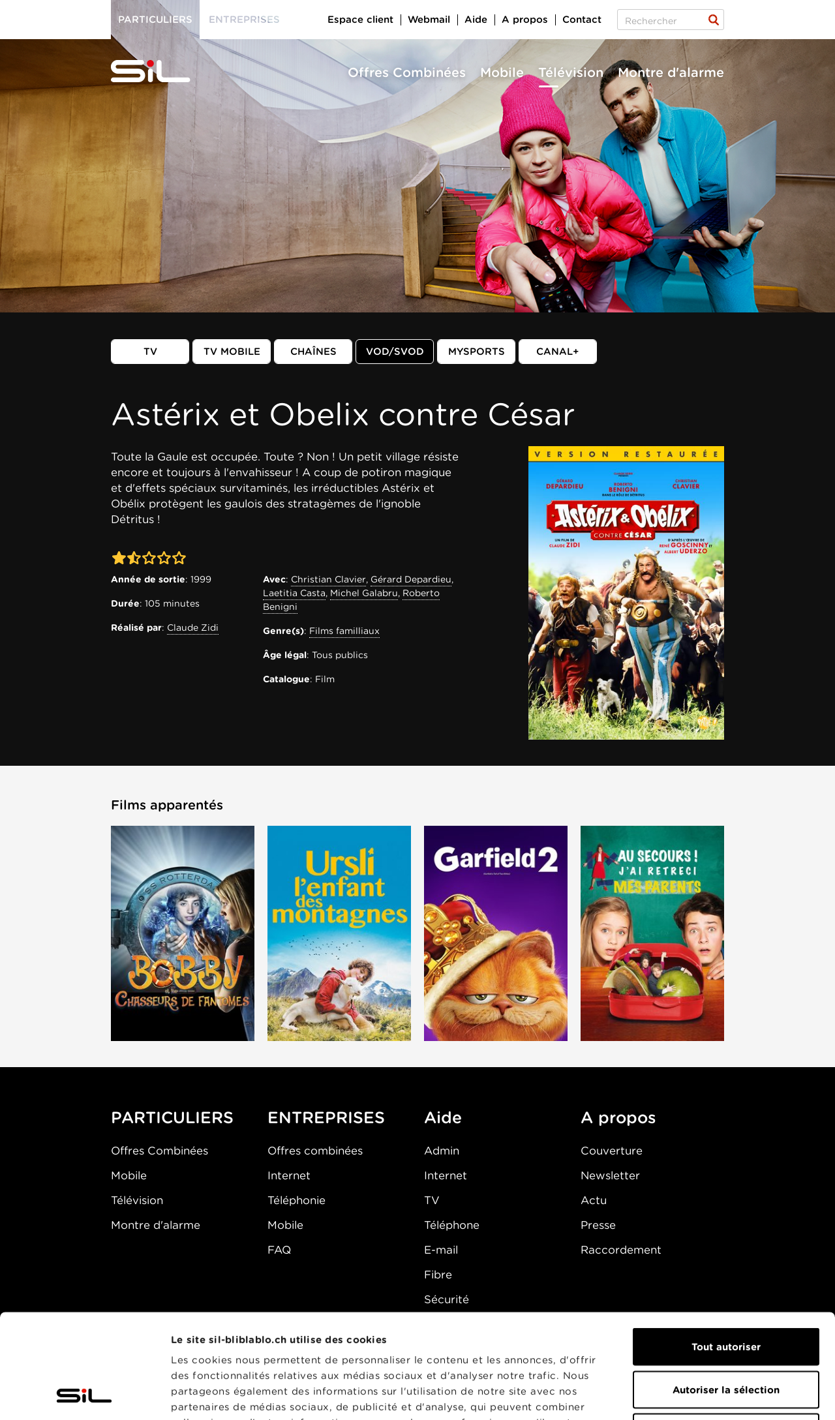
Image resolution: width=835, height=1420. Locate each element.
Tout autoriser (726, 1249)
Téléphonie (296, 1200)
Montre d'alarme (671, 72)
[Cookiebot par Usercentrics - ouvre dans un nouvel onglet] (84, 1394)
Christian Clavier (328, 579)
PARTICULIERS (172, 1117)
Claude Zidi (193, 627)
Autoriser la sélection (726, 1292)
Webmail (429, 19)
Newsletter (610, 1175)
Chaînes (313, 351)
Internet (289, 1175)
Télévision (570, 72)
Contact (581, 19)
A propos (525, 19)
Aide (475, 19)
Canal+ (557, 351)
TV (150, 351)
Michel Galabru (364, 593)
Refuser (726, 1334)
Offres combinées (315, 1150)
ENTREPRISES (326, 1117)
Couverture (612, 1150)
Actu (594, 1200)
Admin (441, 1150)
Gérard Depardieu (411, 579)
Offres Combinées (407, 72)
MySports (476, 351)
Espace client (360, 19)
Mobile (502, 72)
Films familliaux (344, 631)
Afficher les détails (735, 1394)
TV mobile (232, 351)
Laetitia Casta (294, 593)
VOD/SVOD (395, 351)
